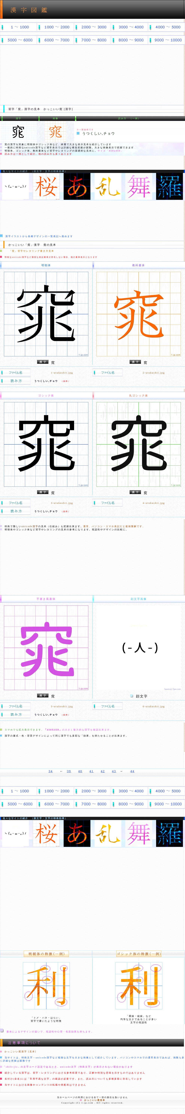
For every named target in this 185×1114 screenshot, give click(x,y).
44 (132, 771)
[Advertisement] (92, 73)
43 (114, 771)
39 (69, 771)
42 (103, 771)
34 (51, 771)
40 (80, 771)
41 (91, 771)
